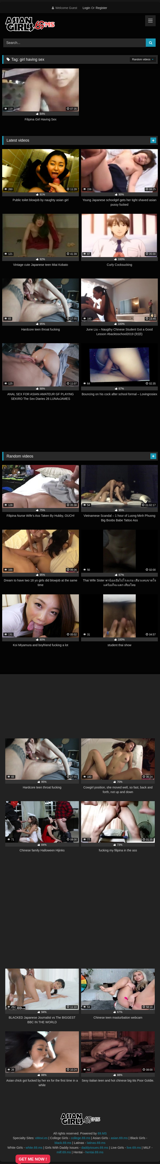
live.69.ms (134, 1147)
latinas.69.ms (96, 1143)
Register (101, 8)
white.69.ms (34, 1147)
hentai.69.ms (94, 1152)
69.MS (102, 1133)
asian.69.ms (119, 1138)
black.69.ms (63, 1143)
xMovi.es (41, 1138)
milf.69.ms (64, 1152)
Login (86, 8)
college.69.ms (80, 1138)
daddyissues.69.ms (94, 1147)
